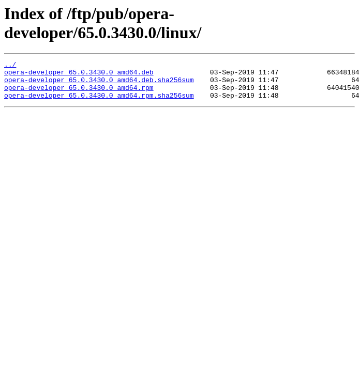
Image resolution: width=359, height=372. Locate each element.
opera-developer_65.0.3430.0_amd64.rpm (79, 93)
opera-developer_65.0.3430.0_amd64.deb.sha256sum (99, 84)
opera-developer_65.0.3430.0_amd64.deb (79, 75)
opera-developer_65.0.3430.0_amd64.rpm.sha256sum (99, 102)
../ (10, 65)
